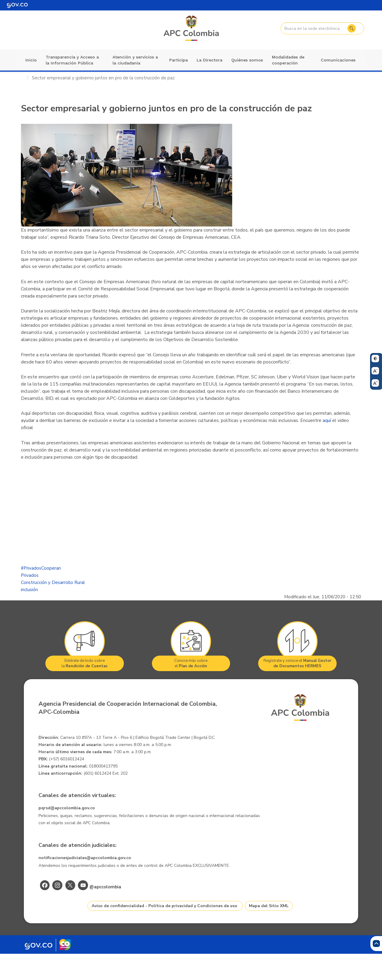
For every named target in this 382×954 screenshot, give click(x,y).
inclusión (29, 590)
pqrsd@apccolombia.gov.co (66, 808)
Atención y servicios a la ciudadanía (135, 60)
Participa (178, 60)
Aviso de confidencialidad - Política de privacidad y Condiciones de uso (164, 906)
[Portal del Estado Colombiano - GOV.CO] (17, 5)
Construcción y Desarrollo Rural (53, 582)
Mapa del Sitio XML (269, 906)
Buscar (351, 28)
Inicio (31, 60)
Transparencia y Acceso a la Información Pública (72, 60)
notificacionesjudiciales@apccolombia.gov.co (84, 858)
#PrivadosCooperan (41, 568)
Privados (29, 575)
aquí (327, 420)
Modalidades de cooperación (288, 60)
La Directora (209, 60)
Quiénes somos (247, 60)
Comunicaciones (338, 60)
